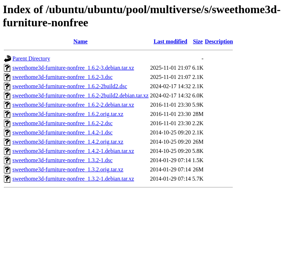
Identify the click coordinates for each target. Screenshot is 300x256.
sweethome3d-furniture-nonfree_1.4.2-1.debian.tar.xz (73, 151)
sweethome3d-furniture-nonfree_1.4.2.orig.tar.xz (67, 142)
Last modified (170, 41)
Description (219, 41)
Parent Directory (31, 58)
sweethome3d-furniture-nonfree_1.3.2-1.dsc (62, 160)
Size (198, 41)
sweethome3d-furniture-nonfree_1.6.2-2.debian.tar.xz (73, 105)
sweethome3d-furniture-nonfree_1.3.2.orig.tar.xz (67, 169)
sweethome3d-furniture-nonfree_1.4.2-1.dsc (62, 132)
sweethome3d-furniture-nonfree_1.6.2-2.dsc (62, 123)
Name (80, 41)
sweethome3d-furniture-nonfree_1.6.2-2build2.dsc (69, 86)
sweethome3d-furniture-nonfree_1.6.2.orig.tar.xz (67, 114)
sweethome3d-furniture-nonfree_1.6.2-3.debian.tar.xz (73, 68)
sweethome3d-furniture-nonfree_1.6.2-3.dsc (62, 77)
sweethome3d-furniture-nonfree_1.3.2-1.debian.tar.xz (73, 179)
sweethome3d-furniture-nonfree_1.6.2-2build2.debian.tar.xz (80, 95)
